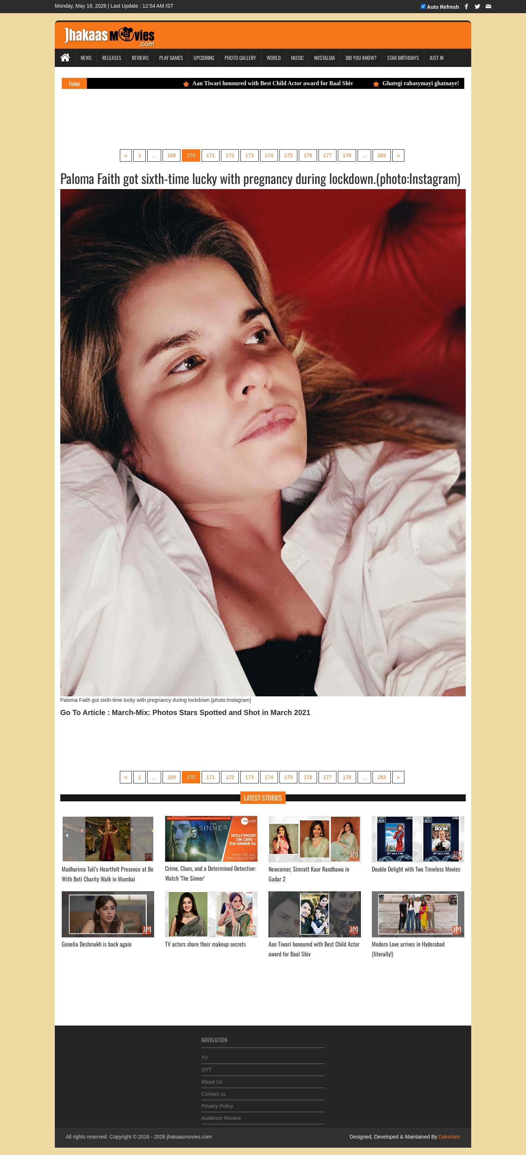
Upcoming (204, 57)
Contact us (213, 1090)
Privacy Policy (217, 1102)
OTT (206, 1066)
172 (230, 155)
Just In (436, 57)
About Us (211, 1078)
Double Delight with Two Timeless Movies (416, 869)
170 (191, 155)
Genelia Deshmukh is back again (97, 944)
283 (381, 155)
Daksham (448, 1137)
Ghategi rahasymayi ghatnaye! (421, 83)
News (86, 57)
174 (269, 155)
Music (297, 57)
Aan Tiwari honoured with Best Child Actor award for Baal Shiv (273, 83)
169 (171, 155)
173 (249, 155)
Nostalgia (324, 57)
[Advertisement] (199, 118)
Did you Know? (361, 57)
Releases (111, 57)
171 (210, 155)
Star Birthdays (403, 57)
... (154, 155)
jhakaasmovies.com (189, 1137)
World (274, 57)
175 (288, 155)
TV (204, 1054)
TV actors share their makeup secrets (205, 944)
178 (347, 155)
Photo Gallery (240, 57)
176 (308, 155)
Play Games (171, 57)
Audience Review (221, 1114)
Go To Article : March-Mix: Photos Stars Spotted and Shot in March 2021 (185, 712)
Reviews (140, 57)
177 (327, 155)
